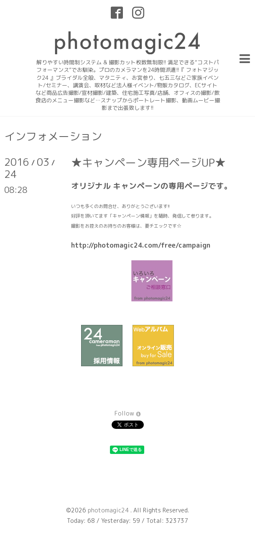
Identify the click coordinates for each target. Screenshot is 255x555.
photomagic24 (109, 510)
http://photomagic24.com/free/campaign (140, 245)
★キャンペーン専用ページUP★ (148, 162)
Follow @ (128, 413)
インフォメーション (53, 136)
